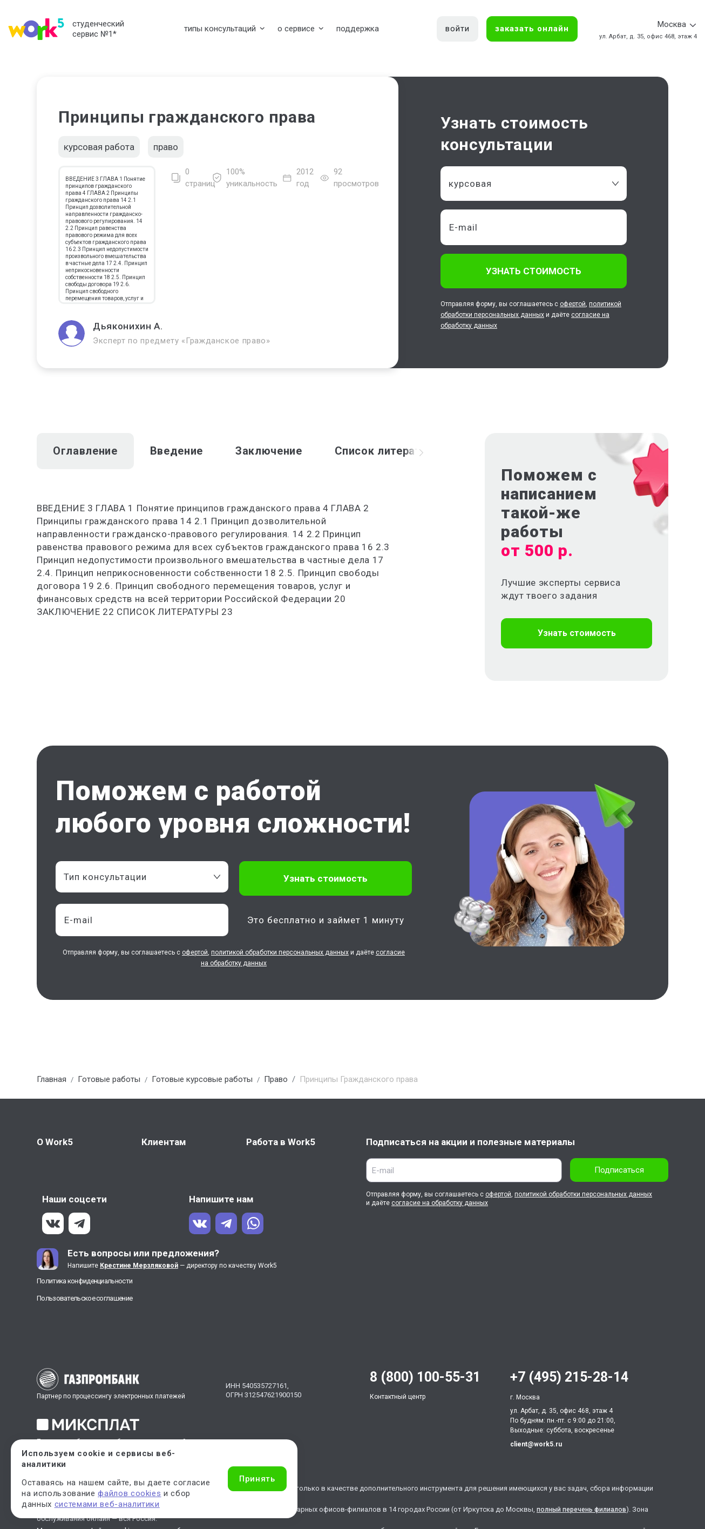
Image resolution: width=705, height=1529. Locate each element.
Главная (51, 1079)
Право (276, 1079)
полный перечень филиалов (585, 1509)
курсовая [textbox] (470, 183)
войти (457, 28)
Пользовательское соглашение (84, 1298)
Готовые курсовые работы (202, 1079)
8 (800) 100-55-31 (425, 1377)
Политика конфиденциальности (84, 1281)
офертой (573, 304)
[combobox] (533, 183)
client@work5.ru (536, 1444)
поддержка (357, 28)
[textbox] (136, 876)
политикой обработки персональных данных (280, 952)
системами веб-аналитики (107, 1504)
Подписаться (619, 1170)
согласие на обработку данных (439, 1203)
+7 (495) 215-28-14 (569, 1377)
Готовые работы (109, 1079)
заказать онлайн (532, 28)
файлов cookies (129, 1493)
